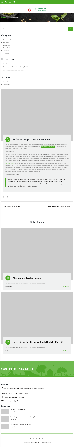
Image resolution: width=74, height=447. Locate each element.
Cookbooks (14, 17)
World (5, 53)
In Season (6, 45)
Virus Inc (36, 443)
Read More (66, 286)
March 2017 (6, 82)
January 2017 (6, 84)
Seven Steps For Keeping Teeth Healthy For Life (16, 67)
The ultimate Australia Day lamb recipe (13, 70)
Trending (6, 50)
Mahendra (10, 286)
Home (3, 17)
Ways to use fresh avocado (10, 64)
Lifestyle (5, 48)
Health (5, 42)
